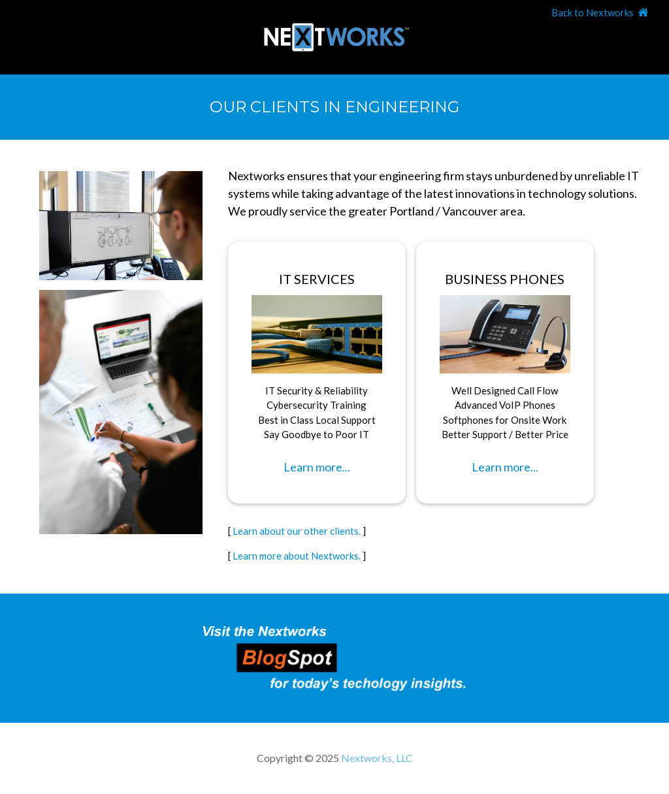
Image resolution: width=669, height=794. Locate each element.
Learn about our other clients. (297, 531)
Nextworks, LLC (377, 758)
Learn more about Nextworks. (297, 556)
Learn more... (317, 467)
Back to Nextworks (592, 12)
